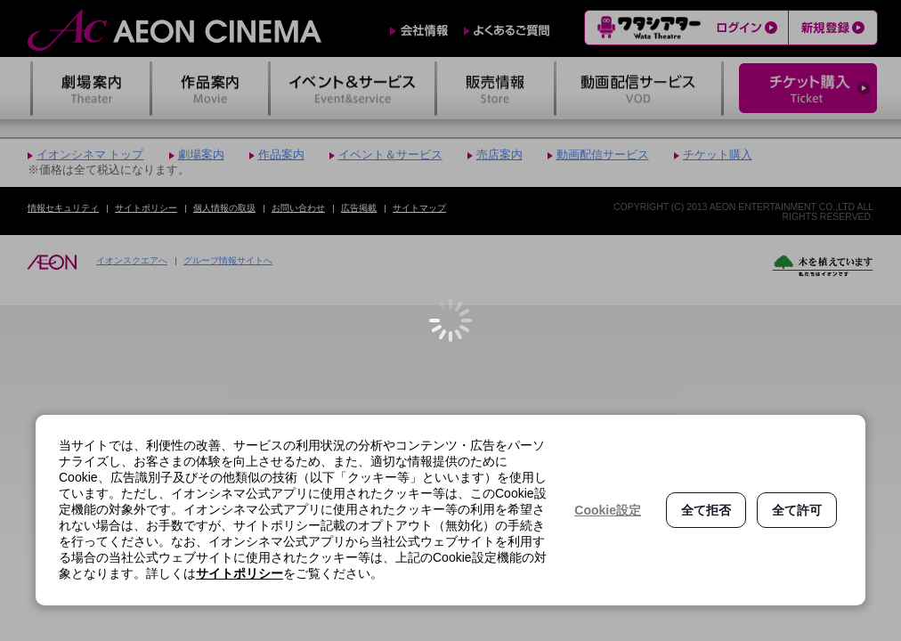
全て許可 (797, 510)
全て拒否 (706, 510)
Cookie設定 (607, 510)
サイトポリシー (239, 573)
